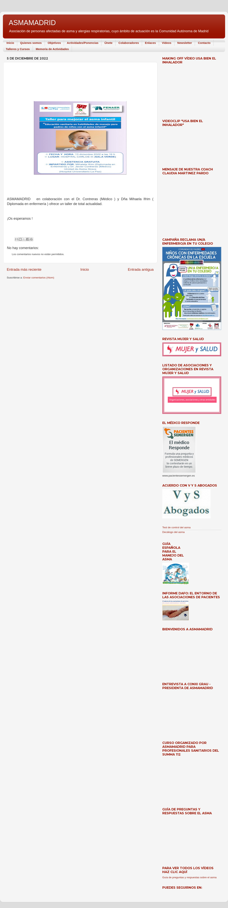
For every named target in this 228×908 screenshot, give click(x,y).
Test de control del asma (176, 527)
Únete (108, 42)
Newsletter (184, 42)
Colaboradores (128, 42)
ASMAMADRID (32, 23)
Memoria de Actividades (52, 49)
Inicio (10, 42)
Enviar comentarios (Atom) (38, 277)
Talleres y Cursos (18, 49)
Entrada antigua (141, 269)
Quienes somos (31, 42)
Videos (166, 42)
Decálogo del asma (173, 532)
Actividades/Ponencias (82, 42)
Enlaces (150, 42)
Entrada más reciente (24, 269)
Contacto (204, 42)
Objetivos (54, 42)
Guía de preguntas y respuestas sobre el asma (189, 877)
